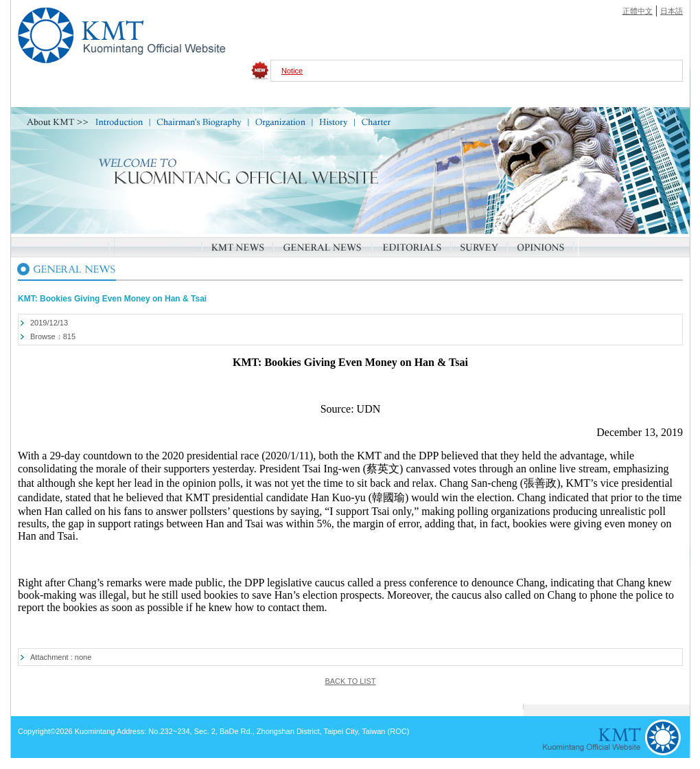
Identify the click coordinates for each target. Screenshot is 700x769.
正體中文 (637, 11)
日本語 (671, 11)
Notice (292, 71)
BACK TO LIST (350, 681)
